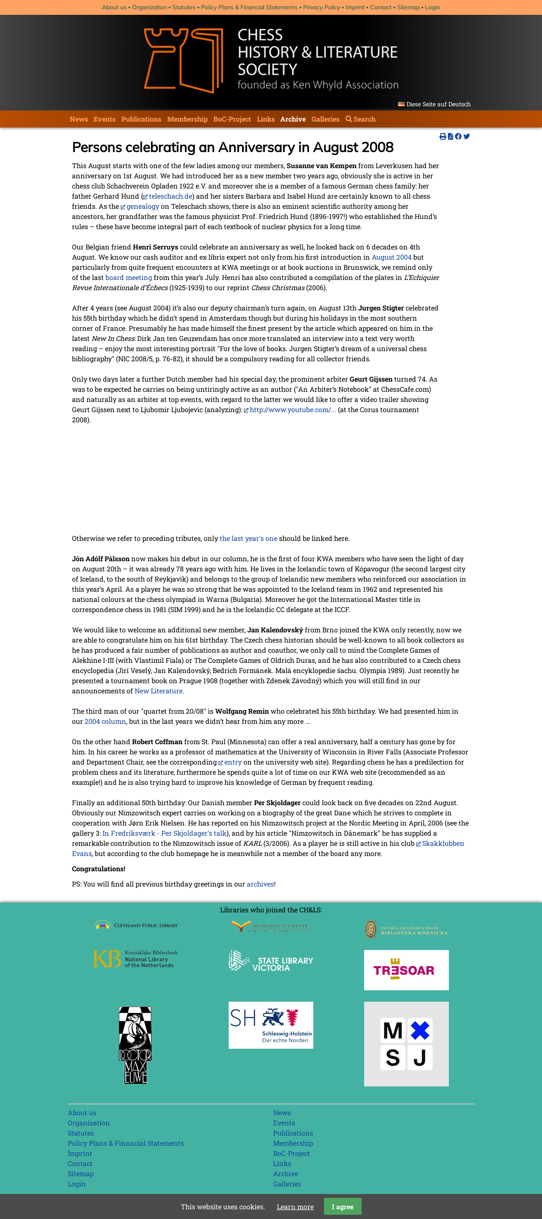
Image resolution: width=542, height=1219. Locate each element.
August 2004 (392, 256)
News (79, 118)
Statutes (184, 7)
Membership (187, 118)
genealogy (143, 206)
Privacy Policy (321, 7)
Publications (141, 118)
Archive (293, 118)
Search (365, 118)
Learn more (295, 1206)
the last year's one (248, 538)
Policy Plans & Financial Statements (249, 7)
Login (432, 7)
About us (114, 7)
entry (233, 761)
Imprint (355, 7)
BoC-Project (232, 118)
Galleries (326, 118)
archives (260, 883)
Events (105, 118)
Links (266, 118)
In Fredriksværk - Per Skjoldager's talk (164, 832)
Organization (149, 7)
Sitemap (408, 7)
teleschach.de (170, 195)
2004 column (105, 721)
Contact (381, 7)
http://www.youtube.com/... (293, 409)
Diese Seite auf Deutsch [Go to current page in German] (438, 104)
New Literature (159, 690)
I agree (343, 1206)
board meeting (128, 277)
